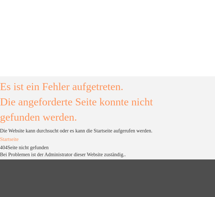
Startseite (9, 139)
